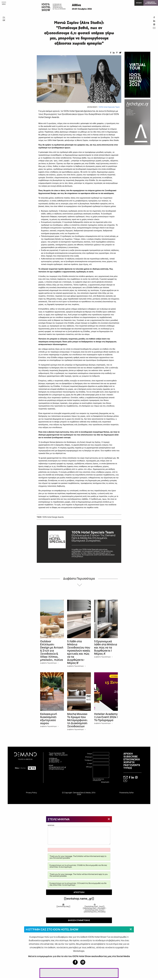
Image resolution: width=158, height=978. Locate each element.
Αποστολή (105, 782)
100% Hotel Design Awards (53, 517)
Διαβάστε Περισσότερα (79, 578)
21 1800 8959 (54, 760)
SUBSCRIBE (130, 756)
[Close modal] (109, 819)
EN (4, 17)
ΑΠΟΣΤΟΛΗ (79, 892)
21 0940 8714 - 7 (55, 762)
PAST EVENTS (131, 765)
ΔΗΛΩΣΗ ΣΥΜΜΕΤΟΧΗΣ (79, 920)
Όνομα (89, 754)
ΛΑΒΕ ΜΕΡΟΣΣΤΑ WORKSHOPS (150, 2)
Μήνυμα (89, 767)
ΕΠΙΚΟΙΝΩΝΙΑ (131, 759)
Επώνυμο (88, 757)
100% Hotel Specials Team (109, 107)
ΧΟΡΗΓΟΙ (129, 762)
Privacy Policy (31, 792)
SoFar (131, 792)
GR (4, 20)
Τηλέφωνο (88, 760)
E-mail (89, 763)
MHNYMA (79, 834)
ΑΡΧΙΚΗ (128, 753)
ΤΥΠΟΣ (127, 767)
